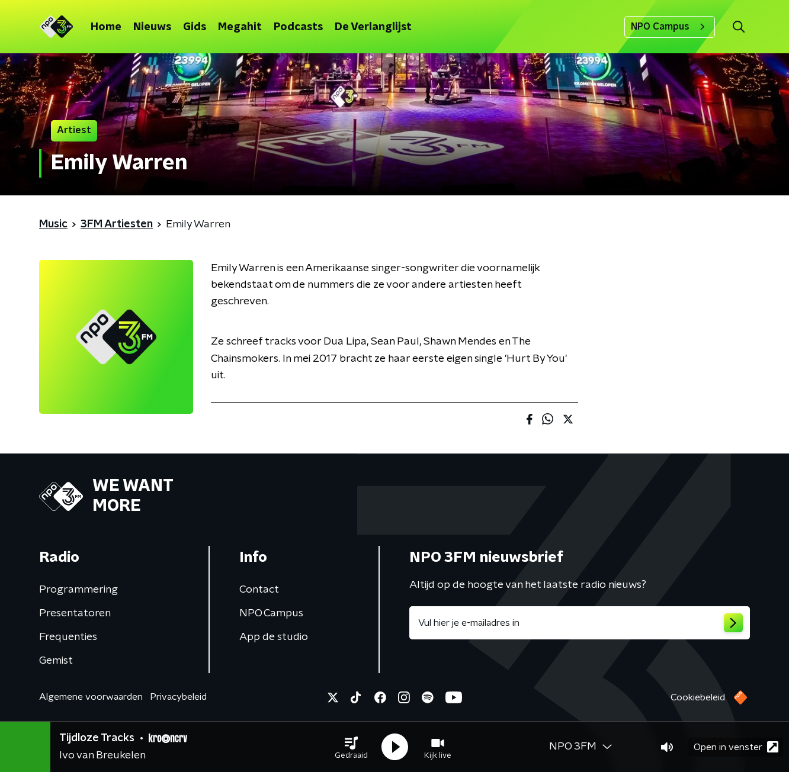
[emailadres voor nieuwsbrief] (579, 622)
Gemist (56, 660)
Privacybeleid (178, 697)
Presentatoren (75, 613)
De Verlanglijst (373, 27)
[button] (351, 747)
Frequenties (68, 637)
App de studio (273, 637)
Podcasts (298, 27)
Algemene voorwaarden (91, 697)
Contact (259, 589)
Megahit (240, 27)
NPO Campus (669, 27)
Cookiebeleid (698, 697)
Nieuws (152, 27)
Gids (194, 27)
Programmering (78, 589)
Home (106, 27)
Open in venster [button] (736, 746)
